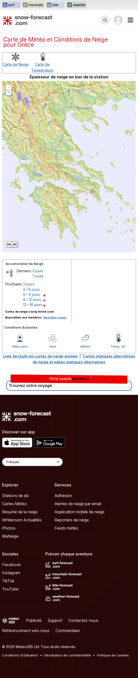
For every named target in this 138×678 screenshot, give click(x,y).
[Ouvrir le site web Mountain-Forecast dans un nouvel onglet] (33, 5)
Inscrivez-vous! (55, 317)
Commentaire (67, 630)
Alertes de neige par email (77, 503)
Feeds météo (66, 528)
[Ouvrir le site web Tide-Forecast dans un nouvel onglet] (55, 5)
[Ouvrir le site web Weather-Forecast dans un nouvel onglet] (77, 5)
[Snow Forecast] (27, 20)
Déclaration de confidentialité (67, 655)
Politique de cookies (113, 655)
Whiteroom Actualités (22, 519)
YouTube (10, 588)
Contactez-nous (83, 620)
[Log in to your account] (118, 20)
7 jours (38, 276)
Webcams (20, 346)
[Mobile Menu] (130, 20)
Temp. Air (118, 346)
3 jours (37, 271)
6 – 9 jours (31, 294)
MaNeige (10, 536)
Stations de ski (15, 495)
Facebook (11, 564)
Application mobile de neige (79, 511)
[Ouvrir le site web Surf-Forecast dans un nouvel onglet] (11, 5)
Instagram (11, 572)
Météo (85, 346)
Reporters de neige (71, 519)
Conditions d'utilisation (20, 655)
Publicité (34, 620)
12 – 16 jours (32, 304)
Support (55, 620)
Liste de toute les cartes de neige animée (40, 356)
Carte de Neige (16, 64)
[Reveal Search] (105, 20)
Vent (52, 346)
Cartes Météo (14, 503)
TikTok (8, 580)
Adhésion (63, 495)
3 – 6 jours (31, 289)
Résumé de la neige (19, 511)
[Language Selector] (32, 462)
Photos (8, 528)
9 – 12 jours (32, 299)
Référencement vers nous (25, 630)
